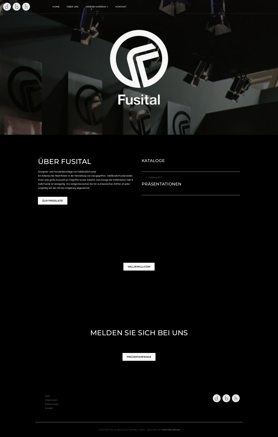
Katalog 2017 (155, 177)
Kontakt (144, 6)
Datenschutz (51, 404)
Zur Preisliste (52, 200)
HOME (79, 6)
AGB (47, 396)
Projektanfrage (139, 356)
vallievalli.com (139, 266)
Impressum (51, 400)
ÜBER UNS (96, 6)
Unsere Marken (119, 6)
